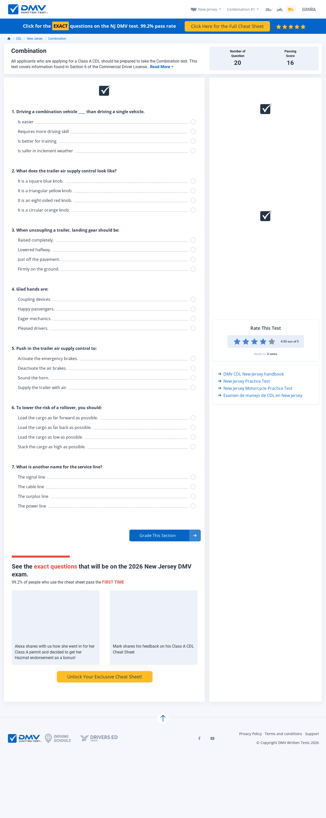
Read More (160, 66)
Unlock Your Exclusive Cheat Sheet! (104, 677)
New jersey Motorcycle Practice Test (255, 388)
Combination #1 (241, 9)
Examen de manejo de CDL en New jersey (260, 395)
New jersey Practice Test (244, 381)
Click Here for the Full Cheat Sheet (227, 26)
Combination (57, 39)
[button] (165, 535)
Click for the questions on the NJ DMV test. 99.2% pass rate (99, 26)
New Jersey (207, 9)
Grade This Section (158, 535)
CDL (19, 39)
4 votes (272, 354)
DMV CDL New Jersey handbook (251, 374)
